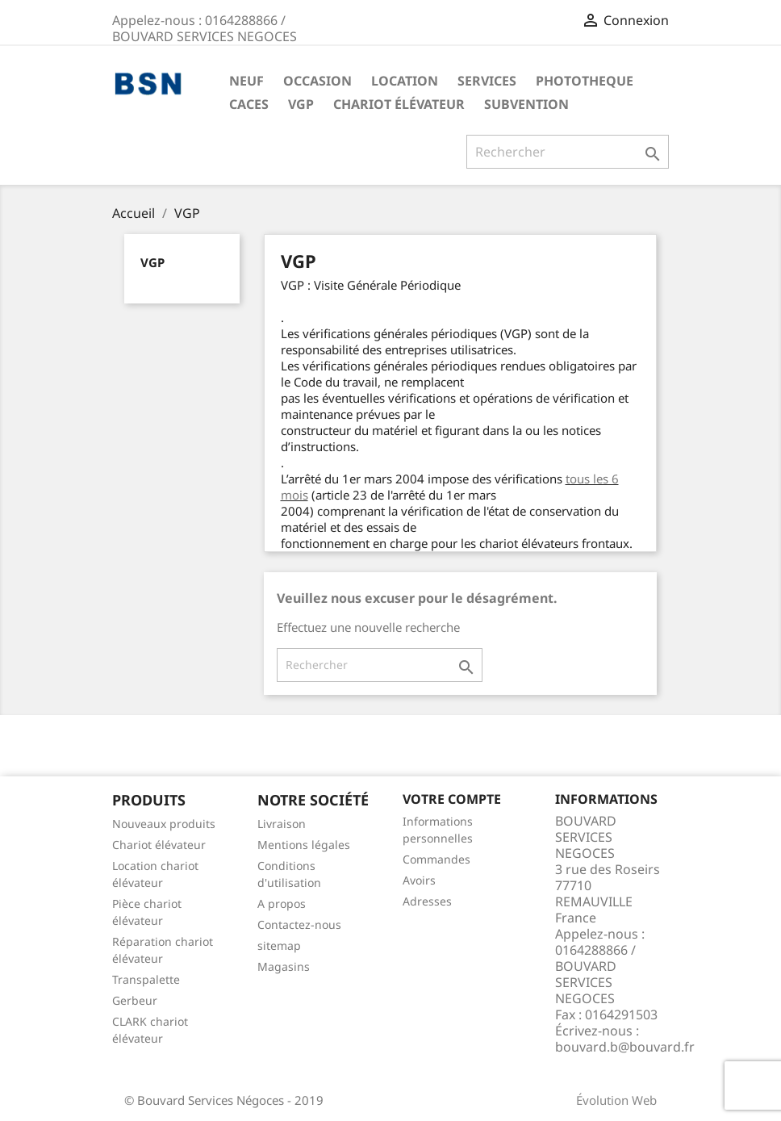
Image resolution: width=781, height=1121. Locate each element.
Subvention (526, 104)
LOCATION (404, 81)
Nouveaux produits (163, 823)
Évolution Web (616, 1100)
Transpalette (146, 979)
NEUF (246, 81)
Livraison (281, 823)
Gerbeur (134, 1000)
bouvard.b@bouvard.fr (625, 1047)
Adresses (427, 901)
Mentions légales (303, 844)
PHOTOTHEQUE (584, 81)
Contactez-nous (299, 924)
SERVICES (486, 81)
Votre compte (452, 799)
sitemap (279, 945)
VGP (301, 104)
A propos (281, 903)
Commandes (436, 859)
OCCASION (317, 81)
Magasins (283, 966)
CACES (249, 104)
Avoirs (419, 880)
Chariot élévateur (399, 104)
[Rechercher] (567, 152)
